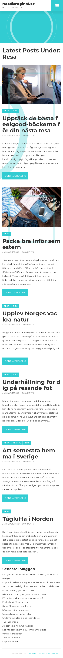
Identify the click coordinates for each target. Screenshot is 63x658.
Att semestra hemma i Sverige (28, 453)
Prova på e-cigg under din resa (18, 590)
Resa (6, 111)
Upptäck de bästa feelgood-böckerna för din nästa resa (31, 124)
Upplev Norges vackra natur (29, 316)
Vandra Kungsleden (12, 633)
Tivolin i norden (10, 622)
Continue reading (16, 175)
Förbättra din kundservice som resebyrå (22, 598)
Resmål (17, 443)
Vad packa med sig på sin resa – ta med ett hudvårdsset (31, 586)
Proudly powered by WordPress (43, 653)
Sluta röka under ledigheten (16, 606)
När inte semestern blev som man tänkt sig (24, 629)
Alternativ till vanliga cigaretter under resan (24, 594)
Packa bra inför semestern (31, 244)
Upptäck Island (10, 641)
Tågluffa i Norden (27, 518)
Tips (15, 111)
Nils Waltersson (11, 135)
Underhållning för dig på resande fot (31, 385)
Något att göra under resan (16, 610)
